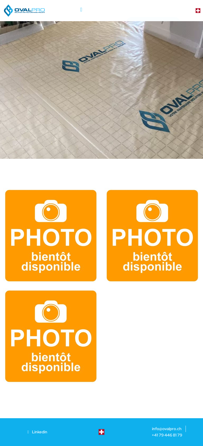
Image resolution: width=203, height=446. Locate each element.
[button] (81, 9)
